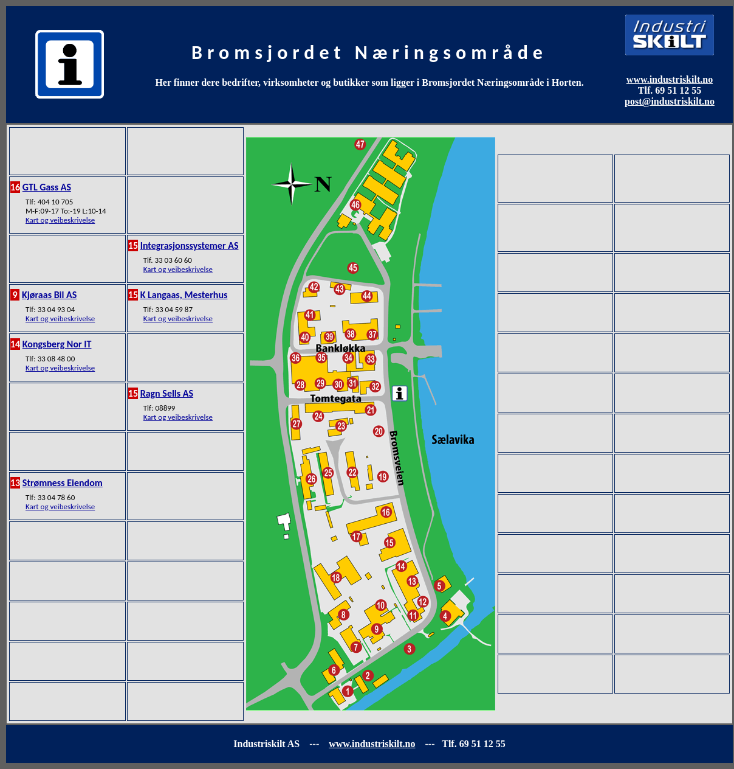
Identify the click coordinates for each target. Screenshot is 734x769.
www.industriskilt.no (669, 79)
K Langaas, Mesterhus (184, 295)
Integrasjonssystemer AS (189, 245)
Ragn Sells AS (166, 393)
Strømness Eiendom (62, 483)
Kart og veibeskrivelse (60, 219)
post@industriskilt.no (670, 101)
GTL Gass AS (46, 187)
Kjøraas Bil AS (49, 295)
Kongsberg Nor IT (57, 344)
